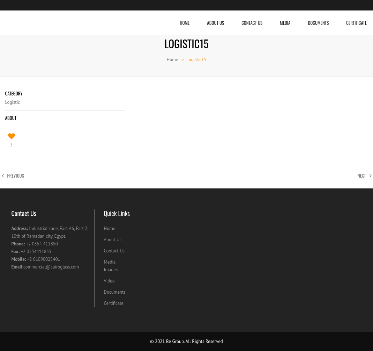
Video (109, 281)
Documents (318, 18)
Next (365, 175)
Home (184, 18)
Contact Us (252, 18)
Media (285, 18)
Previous (13, 175)
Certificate (114, 303)
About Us (215, 18)
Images (111, 270)
